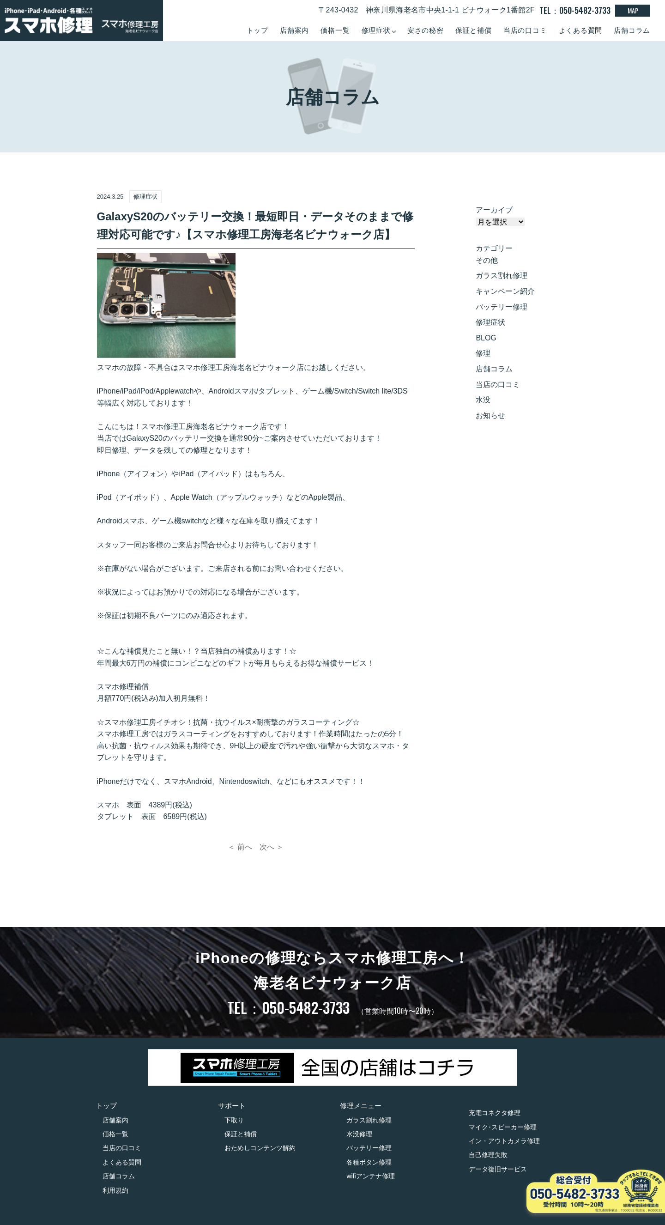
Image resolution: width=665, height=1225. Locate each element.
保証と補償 (473, 30)
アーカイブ (494, 210)
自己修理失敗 (488, 1154)
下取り (234, 1120)
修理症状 (490, 322)
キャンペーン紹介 (505, 291)
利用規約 (115, 1190)
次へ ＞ (272, 847)
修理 (483, 353)
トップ (257, 30)
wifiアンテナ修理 (370, 1176)
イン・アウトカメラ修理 (504, 1141)
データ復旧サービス (498, 1169)
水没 (483, 400)
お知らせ (490, 415)
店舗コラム (632, 30)
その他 (487, 260)
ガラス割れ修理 (501, 275)
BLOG (486, 338)
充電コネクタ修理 (494, 1112)
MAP (633, 10)
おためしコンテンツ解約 (260, 1148)
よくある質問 (581, 30)
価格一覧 (335, 30)
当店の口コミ (525, 30)
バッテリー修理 (501, 307)
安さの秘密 (425, 30)
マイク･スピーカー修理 (503, 1127)
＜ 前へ (240, 847)
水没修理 (359, 1134)
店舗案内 (294, 30)
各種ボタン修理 (369, 1162)
